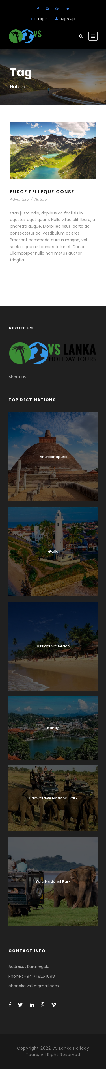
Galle (53, 551)
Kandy (53, 727)
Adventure (19, 199)
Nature (40, 199)
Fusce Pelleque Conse (42, 191)
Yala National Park (53, 881)
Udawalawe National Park (53, 798)
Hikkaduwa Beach (53, 646)
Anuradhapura (53, 456)
